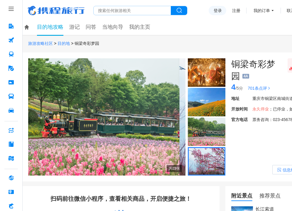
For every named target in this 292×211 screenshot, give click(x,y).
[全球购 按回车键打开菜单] (11, 178)
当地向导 (112, 27)
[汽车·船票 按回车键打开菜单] (11, 96)
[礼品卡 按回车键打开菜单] (11, 192)
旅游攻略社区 (40, 43)
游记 (74, 27)
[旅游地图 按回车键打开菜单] (11, 158)
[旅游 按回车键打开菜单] (11, 68)
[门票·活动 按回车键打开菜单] (11, 82)
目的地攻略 (50, 27)
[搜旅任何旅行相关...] (132, 10)
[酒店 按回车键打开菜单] (11, 26)
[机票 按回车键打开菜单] (11, 40)
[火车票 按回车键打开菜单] (11, 54)
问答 (91, 27)
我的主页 (139, 27)
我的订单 (262, 10)
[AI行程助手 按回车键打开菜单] (11, 130)
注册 (236, 10)
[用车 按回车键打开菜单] (11, 110)
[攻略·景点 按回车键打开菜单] (11, 144)
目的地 (64, 43)
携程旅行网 (56, 10)
